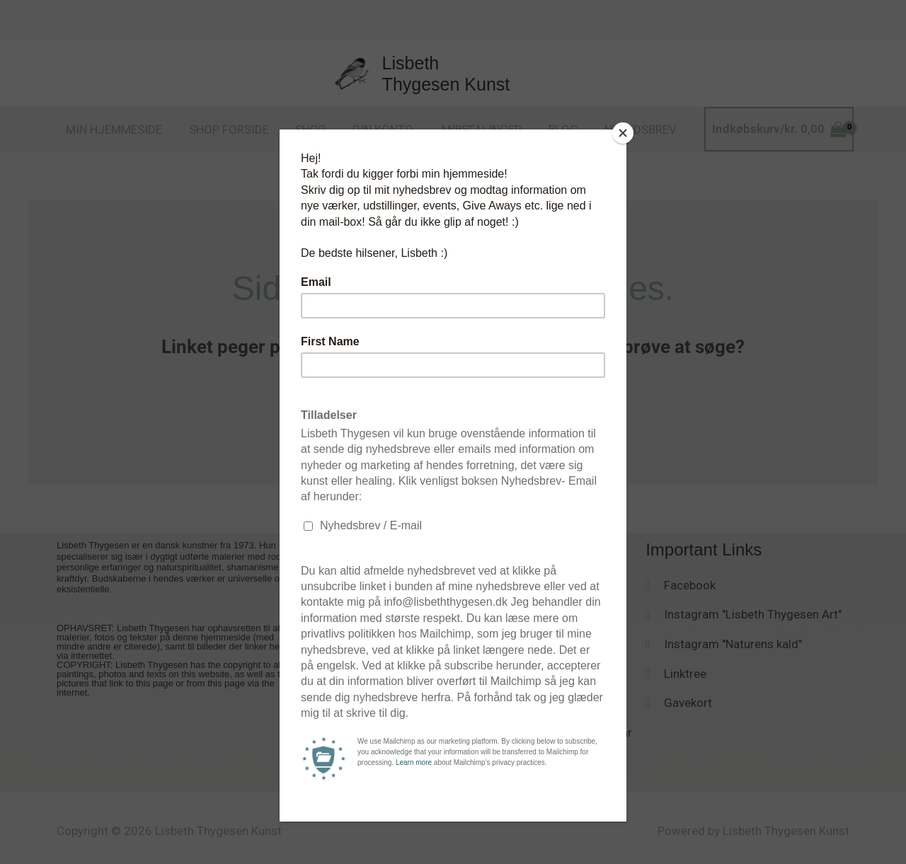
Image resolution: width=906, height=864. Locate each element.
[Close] (622, 133)
